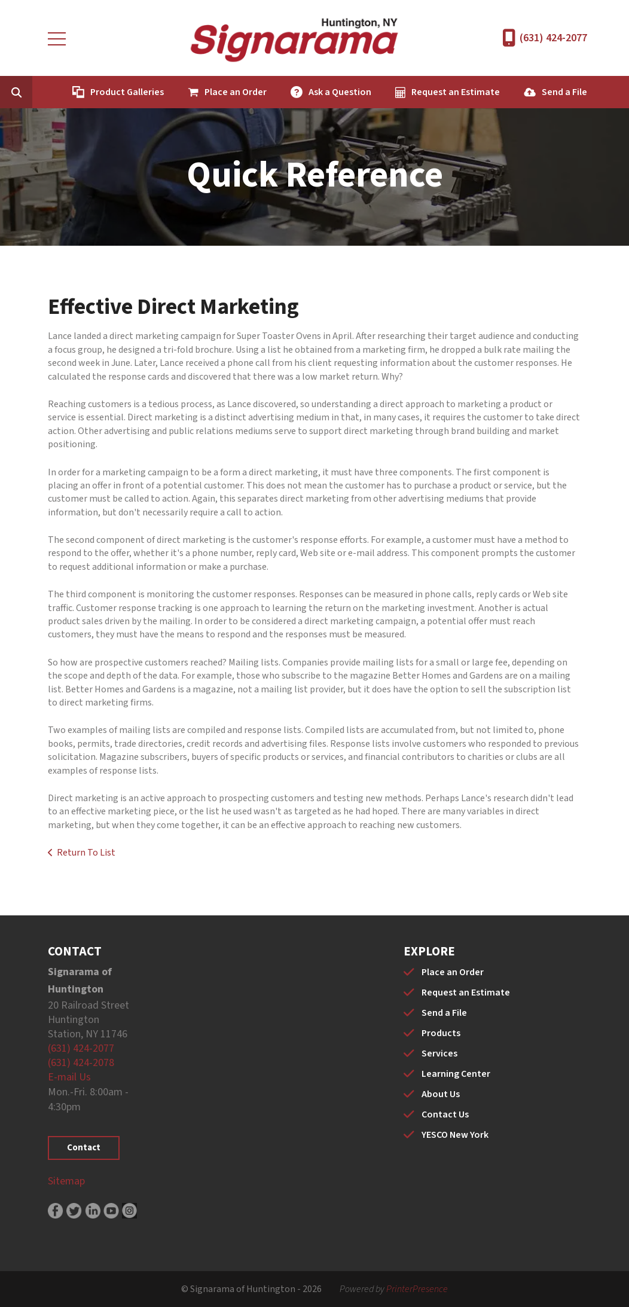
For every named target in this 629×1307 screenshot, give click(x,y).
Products (441, 1033)
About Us (441, 1094)
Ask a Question (340, 92)
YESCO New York (455, 1134)
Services (439, 1053)
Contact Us (445, 1114)
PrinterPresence (417, 1289)
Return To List (86, 852)
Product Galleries (127, 92)
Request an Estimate (455, 92)
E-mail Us (69, 1077)
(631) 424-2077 (553, 37)
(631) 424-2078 (81, 1062)
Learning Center (456, 1073)
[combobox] (34, 92)
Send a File (564, 92)
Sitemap (66, 1181)
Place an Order (235, 92)
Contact (83, 1147)
